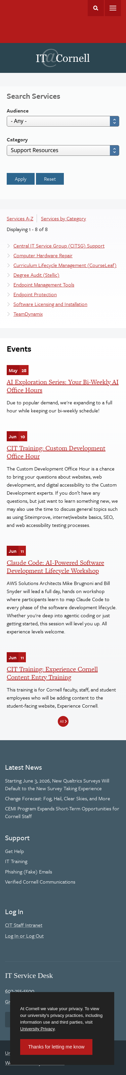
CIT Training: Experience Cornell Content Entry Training (52, 673)
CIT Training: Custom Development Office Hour (56, 452)
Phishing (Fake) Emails (28, 871)
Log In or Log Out (24, 935)
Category (17, 139)
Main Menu (113, 8)
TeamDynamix (28, 313)
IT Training (16, 861)
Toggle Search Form (96, 8)
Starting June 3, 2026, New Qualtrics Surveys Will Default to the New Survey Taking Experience (57, 784)
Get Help (14, 851)
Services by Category (63, 218)
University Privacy (37, 1028)
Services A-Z (20, 218)
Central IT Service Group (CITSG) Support (58, 245)
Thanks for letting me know (56, 1046)
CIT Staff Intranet (23, 925)
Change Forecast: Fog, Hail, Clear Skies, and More (57, 798)
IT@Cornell (63, 58)
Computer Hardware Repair (43, 255)
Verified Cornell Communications (40, 881)
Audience (18, 110)
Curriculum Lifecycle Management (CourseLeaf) (65, 265)
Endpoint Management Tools (43, 284)
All (62, 721)
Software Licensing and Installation (50, 304)
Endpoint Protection (35, 294)
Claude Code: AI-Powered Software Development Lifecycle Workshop (55, 566)
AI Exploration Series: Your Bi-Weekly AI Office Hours (63, 386)
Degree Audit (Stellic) (36, 274)
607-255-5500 (19, 990)
